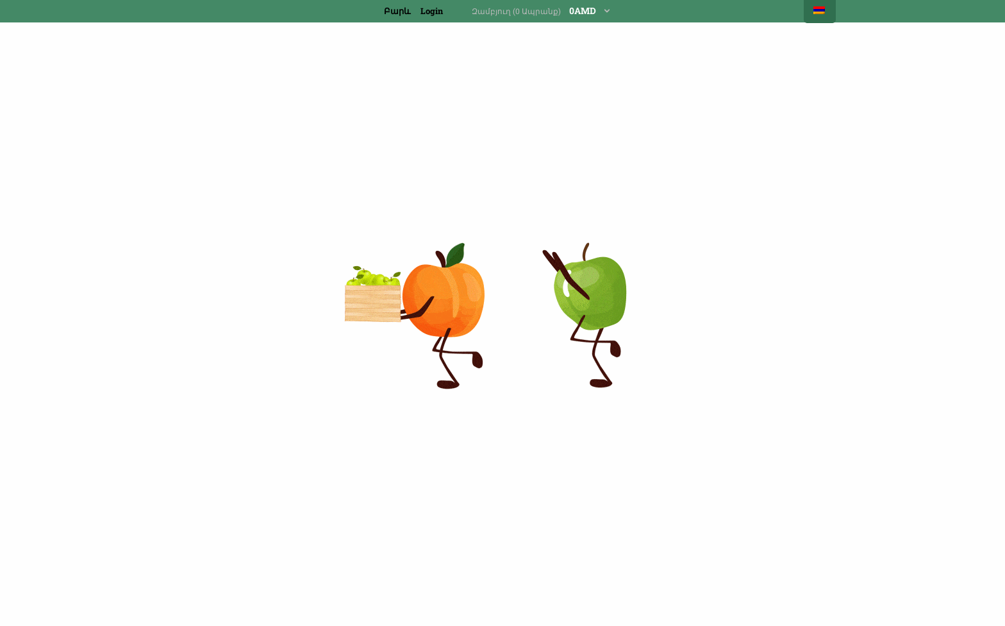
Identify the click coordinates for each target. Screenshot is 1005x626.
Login (431, 11)
